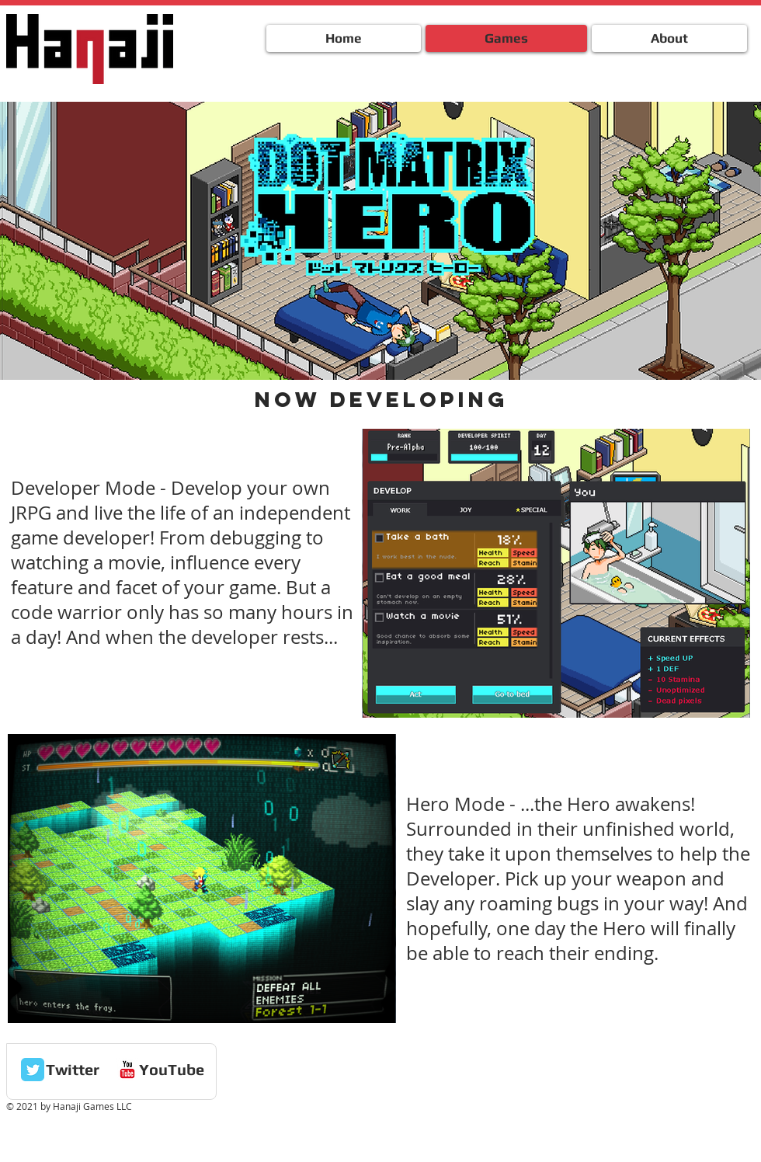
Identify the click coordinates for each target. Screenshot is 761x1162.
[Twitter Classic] (32, 1069)
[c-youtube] (127, 1069)
